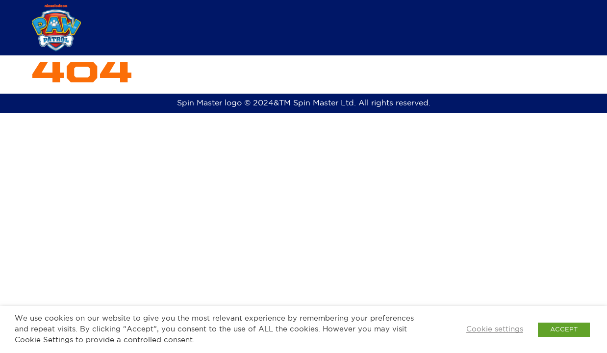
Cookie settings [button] (494, 329)
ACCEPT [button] (564, 329)
